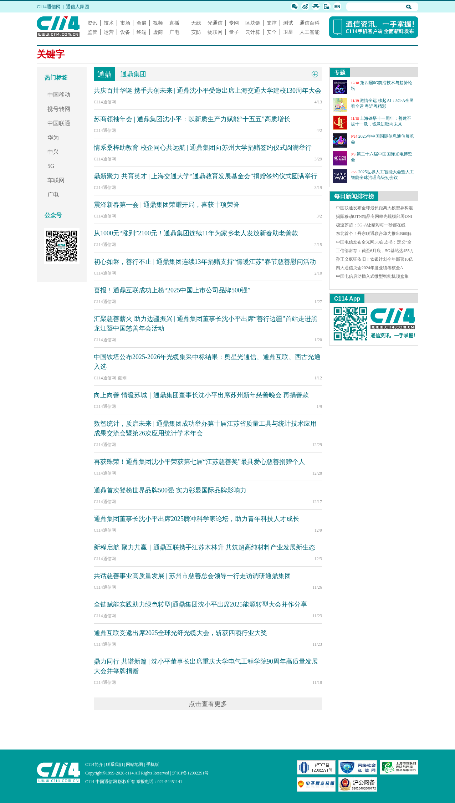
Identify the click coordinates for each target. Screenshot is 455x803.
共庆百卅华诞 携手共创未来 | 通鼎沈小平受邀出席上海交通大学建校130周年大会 (207, 90)
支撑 (272, 23)
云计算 (252, 32)
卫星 (288, 32)
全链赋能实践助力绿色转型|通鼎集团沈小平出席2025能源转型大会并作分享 (200, 604)
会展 (142, 23)
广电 (174, 32)
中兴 (53, 152)
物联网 (215, 32)
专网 (234, 23)
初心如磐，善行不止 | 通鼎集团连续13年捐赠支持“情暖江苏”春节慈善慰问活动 (205, 261)
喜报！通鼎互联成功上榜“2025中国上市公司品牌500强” (172, 290)
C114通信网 (49, 6)
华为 (53, 137)
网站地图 (134, 764)
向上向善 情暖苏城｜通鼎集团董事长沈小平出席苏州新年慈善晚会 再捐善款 (201, 395)
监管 (92, 32)
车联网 (56, 180)
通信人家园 (77, 6)
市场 (125, 23)
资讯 (92, 23)
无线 (196, 23)
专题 (340, 73)
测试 (288, 23)
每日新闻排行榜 (354, 196)
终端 (142, 32)
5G (51, 166)
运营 (109, 32)
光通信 (215, 23)
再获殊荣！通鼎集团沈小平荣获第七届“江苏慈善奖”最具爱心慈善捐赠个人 (199, 461)
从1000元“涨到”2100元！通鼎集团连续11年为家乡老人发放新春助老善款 (196, 233)
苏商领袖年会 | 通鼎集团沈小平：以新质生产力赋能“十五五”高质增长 (192, 119)
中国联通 (58, 123)
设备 (125, 32)
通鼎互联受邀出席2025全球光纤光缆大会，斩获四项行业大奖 (180, 632)
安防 (196, 32)
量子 (234, 32)
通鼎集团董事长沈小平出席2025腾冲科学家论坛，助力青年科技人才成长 (196, 518)
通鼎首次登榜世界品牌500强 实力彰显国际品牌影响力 (170, 490)
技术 (109, 23)
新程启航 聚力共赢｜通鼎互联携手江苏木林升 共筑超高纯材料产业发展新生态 (204, 547)
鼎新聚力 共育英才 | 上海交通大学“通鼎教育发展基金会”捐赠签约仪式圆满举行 (205, 176)
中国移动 (58, 95)
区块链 (252, 23)
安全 (272, 32)
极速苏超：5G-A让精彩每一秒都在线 (370, 225)
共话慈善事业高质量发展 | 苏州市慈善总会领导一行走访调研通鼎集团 (192, 575)
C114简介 (94, 764)
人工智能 (309, 32)
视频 (158, 23)
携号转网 (58, 109)
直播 (174, 23)
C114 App (347, 299)
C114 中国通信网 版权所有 (110, 781)
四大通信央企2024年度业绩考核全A (369, 267)
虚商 (158, 32)
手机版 (152, 764)
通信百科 (309, 23)
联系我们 (114, 764)
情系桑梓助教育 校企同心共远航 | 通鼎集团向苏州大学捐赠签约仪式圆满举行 (203, 147)
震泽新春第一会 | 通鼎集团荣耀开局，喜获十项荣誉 (167, 204)
